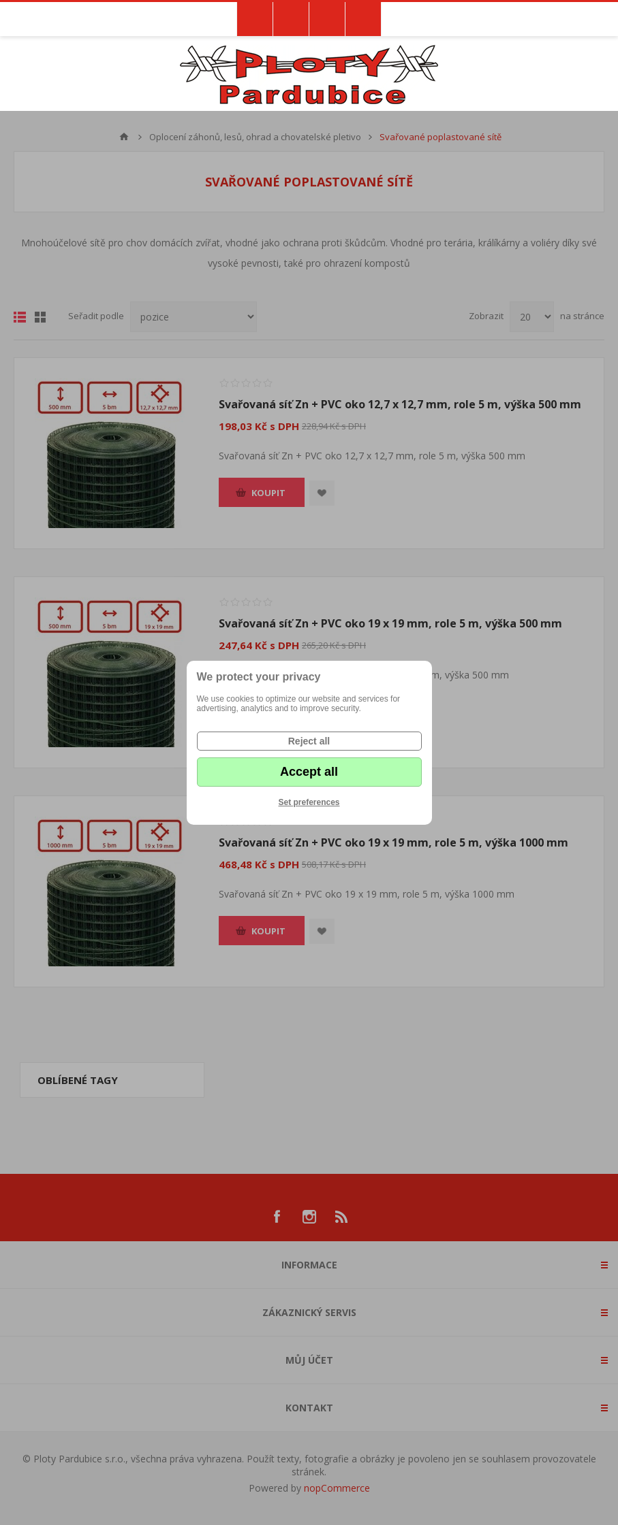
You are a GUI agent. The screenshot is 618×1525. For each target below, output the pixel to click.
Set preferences (308, 802)
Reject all (309, 741)
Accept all (309, 771)
